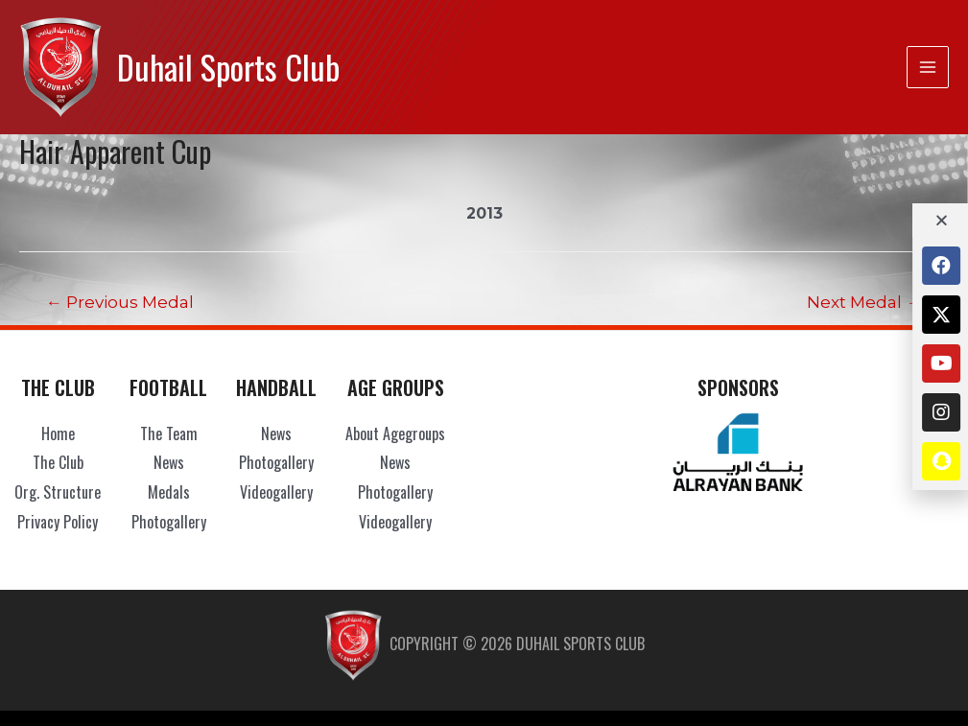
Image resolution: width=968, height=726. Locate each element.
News (168, 462)
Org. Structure (57, 492)
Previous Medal (120, 302)
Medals (169, 492)
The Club (58, 462)
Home (58, 433)
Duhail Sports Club (228, 66)
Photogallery (168, 521)
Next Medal (864, 302)
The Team (169, 433)
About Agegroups (395, 433)
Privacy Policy (57, 521)
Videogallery (276, 492)
